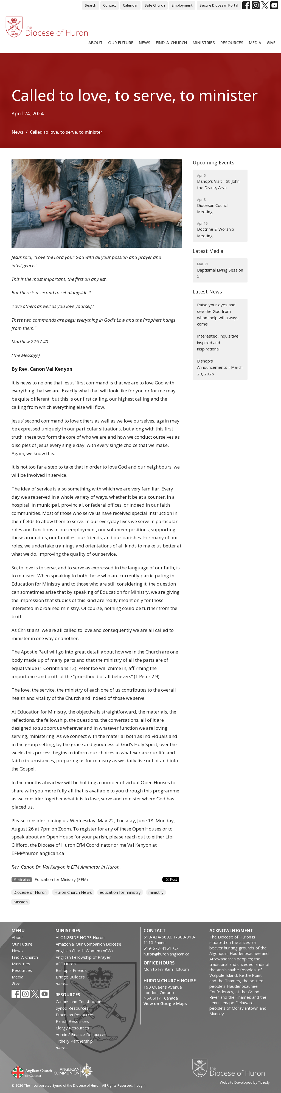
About (95, 42)
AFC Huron (66, 963)
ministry (156, 892)
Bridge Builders (70, 977)
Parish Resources (72, 1021)
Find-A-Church (171, 42)
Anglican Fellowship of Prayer (83, 957)
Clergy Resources (72, 1028)
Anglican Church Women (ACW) (84, 950)
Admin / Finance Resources (81, 1034)
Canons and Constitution (78, 1001)
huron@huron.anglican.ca (166, 954)
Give (271, 42)
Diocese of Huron (30, 892)
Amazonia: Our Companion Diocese (88, 944)
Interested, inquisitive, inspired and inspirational (218, 342)
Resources (231, 42)
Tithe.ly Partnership (74, 1041)
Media (255, 42)
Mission (20, 901)
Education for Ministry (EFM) (61, 879)
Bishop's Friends (71, 970)
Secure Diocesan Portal (218, 5)
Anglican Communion (74, 1070)
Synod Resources (72, 1008)
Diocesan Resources (75, 1014)
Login (141, 1085)
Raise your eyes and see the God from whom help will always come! (217, 314)
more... (62, 983)
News (144, 42)
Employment (182, 5)
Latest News (207, 291)
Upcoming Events (213, 162)
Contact (109, 5)
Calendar (130, 5)
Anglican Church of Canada (32, 1071)
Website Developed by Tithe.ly (244, 1082)
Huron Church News (73, 892)
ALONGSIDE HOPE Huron (80, 937)
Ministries (204, 42)
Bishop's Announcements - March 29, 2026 (220, 367)
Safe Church (155, 5)
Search (90, 5)
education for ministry (120, 892)
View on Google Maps (165, 1003)
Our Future (120, 42)
